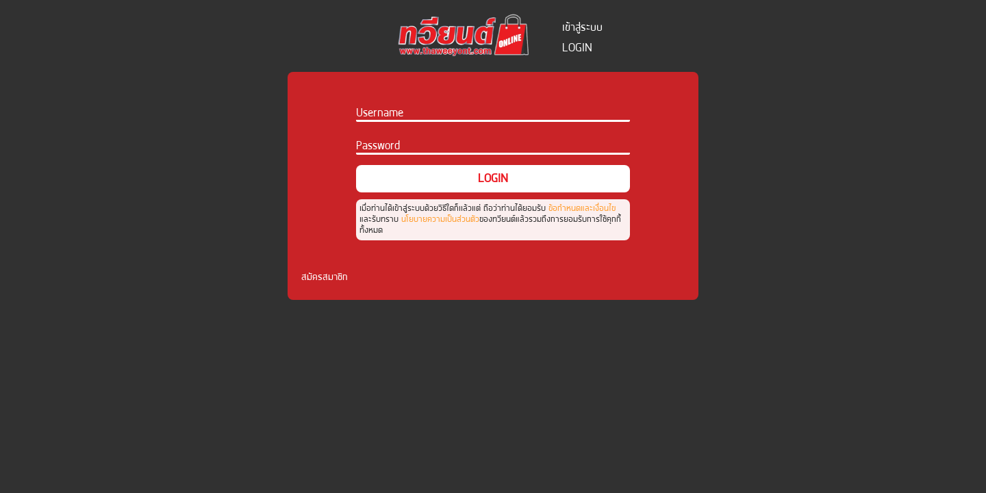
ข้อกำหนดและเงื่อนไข (582, 208)
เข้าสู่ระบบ (582, 27)
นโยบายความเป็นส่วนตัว (440, 219)
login (577, 47)
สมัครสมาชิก (324, 276)
